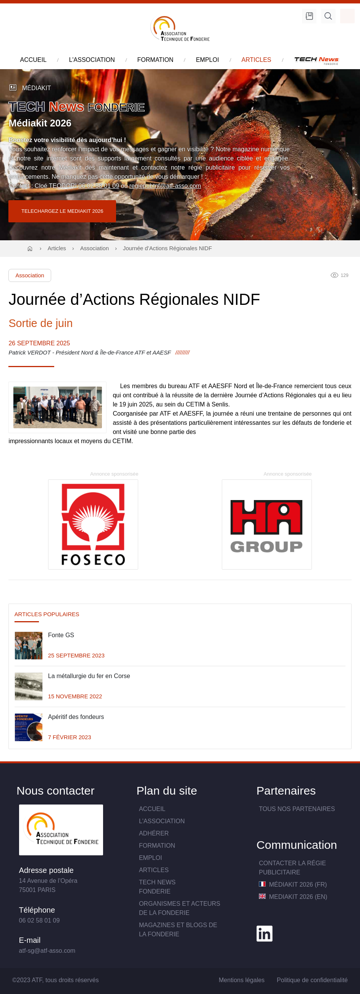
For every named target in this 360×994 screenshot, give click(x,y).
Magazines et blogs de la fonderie (178, 929)
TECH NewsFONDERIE (157, 887)
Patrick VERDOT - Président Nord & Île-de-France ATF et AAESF (89, 353)
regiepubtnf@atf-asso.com (165, 186)
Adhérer (154, 833)
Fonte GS (61, 635)
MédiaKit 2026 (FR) (293, 884)
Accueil (152, 809)
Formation (157, 845)
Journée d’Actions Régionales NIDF (167, 248)
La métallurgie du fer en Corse (89, 676)
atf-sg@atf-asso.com (47, 950)
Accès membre (347, 16)
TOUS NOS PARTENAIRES (297, 809)
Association (94, 248)
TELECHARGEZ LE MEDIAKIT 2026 (62, 211)
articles (256, 60)
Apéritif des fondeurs (76, 717)
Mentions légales (242, 980)
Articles (57, 248)
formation (155, 60)
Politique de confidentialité (312, 980)
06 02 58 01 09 (98, 186)
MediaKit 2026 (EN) (293, 897)
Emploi (150, 858)
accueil (33, 60)
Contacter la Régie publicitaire (292, 868)
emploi (207, 60)
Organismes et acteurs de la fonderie (179, 908)
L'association (162, 821)
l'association (92, 60)
